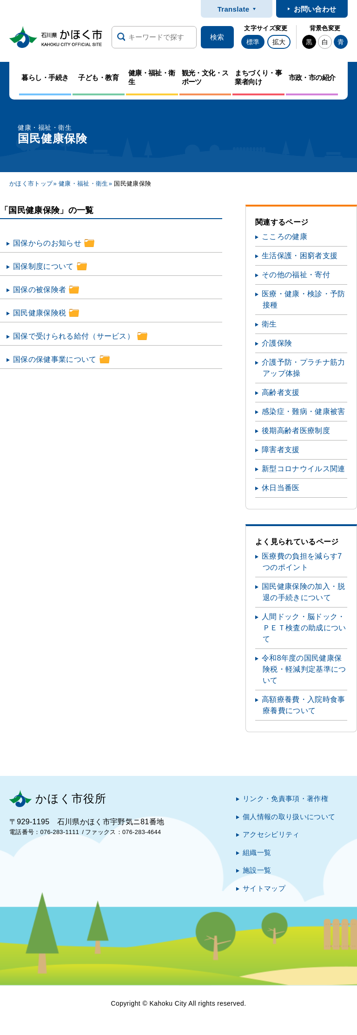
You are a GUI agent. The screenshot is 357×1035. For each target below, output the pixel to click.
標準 (252, 42)
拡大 (278, 42)
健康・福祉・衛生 (83, 183)
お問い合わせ (315, 9)
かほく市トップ (31, 183)
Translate (234, 9)
